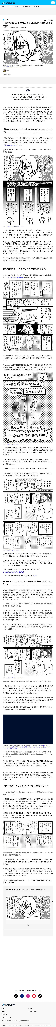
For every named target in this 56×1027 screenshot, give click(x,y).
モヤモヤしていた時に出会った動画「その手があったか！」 (28, 97)
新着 (3, 6)
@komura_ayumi (11, 145)
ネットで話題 (26, 6)
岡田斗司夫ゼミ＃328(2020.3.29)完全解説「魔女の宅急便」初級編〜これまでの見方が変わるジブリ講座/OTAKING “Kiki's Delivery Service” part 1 (27, 747)
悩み (9, 74)
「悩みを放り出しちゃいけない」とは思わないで (29, 99)
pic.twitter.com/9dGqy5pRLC (13, 572)
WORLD (36, 6)
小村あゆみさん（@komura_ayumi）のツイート (15, 66)
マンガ (10, 6)
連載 (16, 6)
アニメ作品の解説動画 (15, 277)
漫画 (5, 74)
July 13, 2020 (34, 576)
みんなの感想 (48, 21)
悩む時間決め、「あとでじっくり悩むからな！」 (28, 94)
